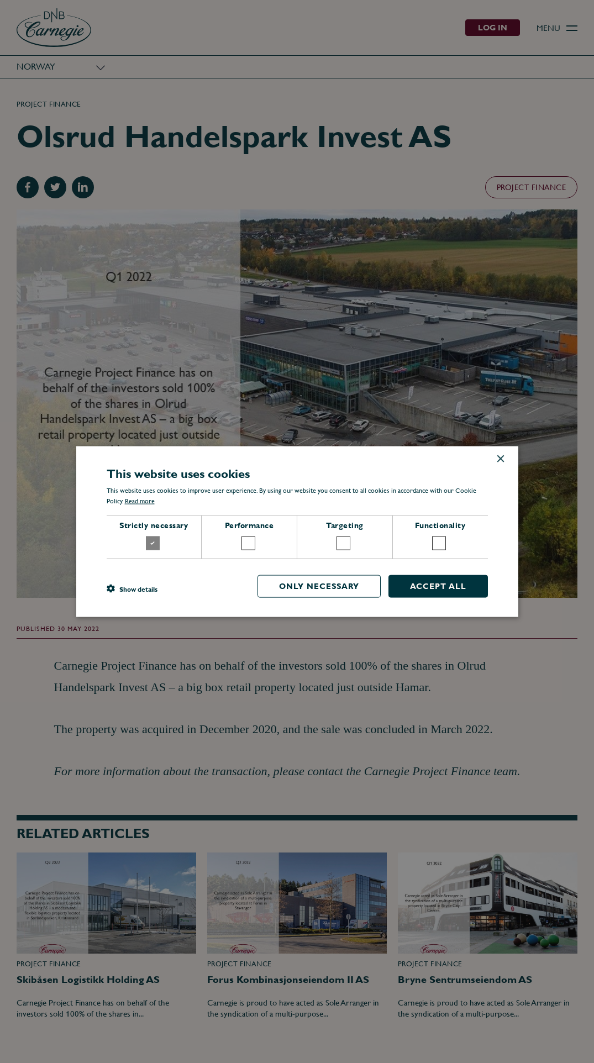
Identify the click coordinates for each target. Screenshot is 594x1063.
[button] (132, 588)
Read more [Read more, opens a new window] (140, 501)
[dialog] (297, 531)
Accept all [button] (438, 585)
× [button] (500, 459)
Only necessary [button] (319, 585)
